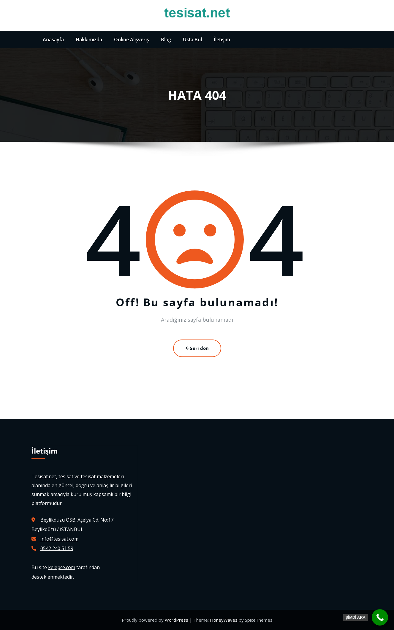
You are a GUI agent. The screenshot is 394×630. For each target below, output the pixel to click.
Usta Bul (192, 39)
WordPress (177, 620)
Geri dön (197, 348)
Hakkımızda (89, 39)
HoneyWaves (224, 620)
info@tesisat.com (59, 539)
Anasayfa (53, 39)
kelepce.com (61, 567)
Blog (166, 39)
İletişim (222, 39)
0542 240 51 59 (56, 548)
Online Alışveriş (131, 39)
